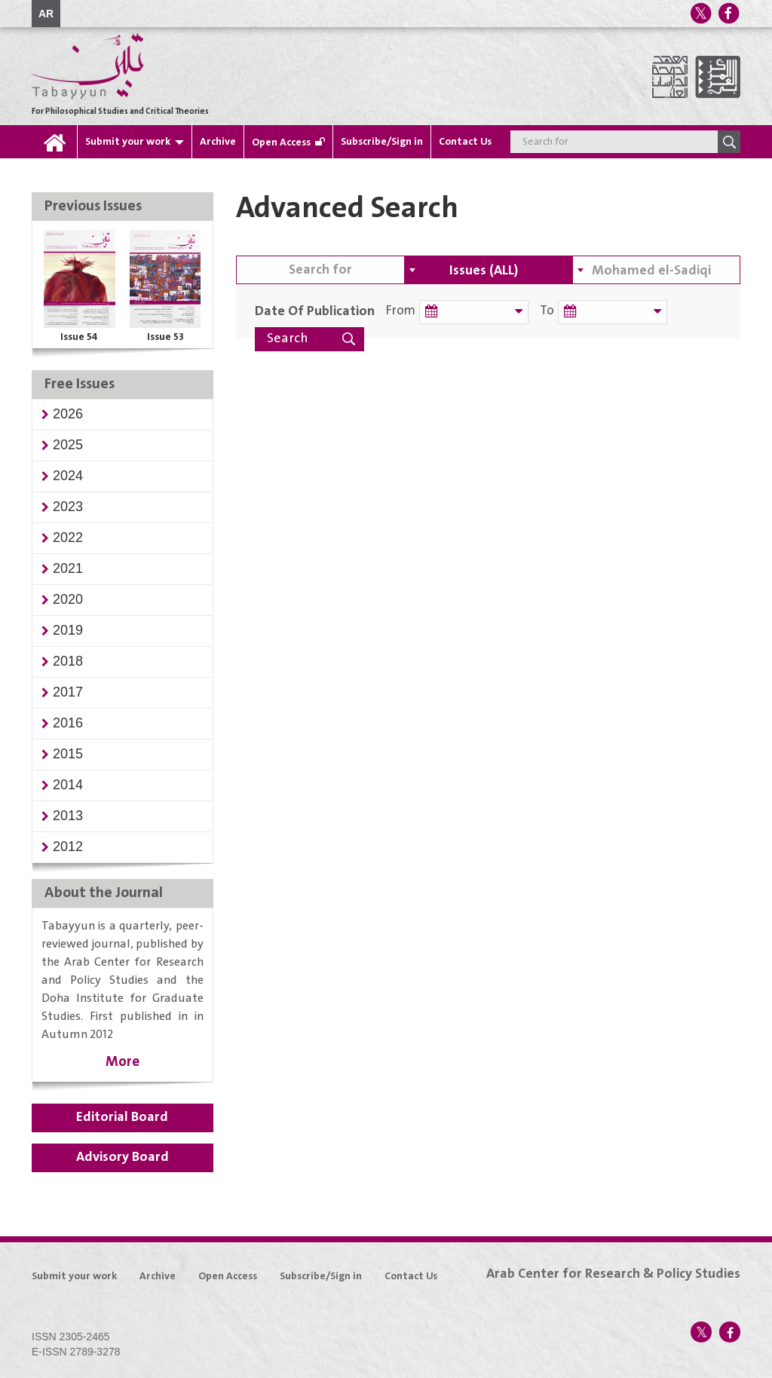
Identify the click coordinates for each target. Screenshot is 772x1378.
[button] (68, 413)
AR (46, 14)
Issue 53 (165, 337)
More (122, 1061)
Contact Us (465, 141)
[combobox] (488, 270)
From (400, 311)
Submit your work (127, 141)
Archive (218, 141)
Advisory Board (122, 1157)
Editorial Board (122, 1117)
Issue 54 (79, 337)
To (547, 311)
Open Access (281, 142)
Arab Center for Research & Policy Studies (613, 1274)
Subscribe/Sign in (382, 141)
